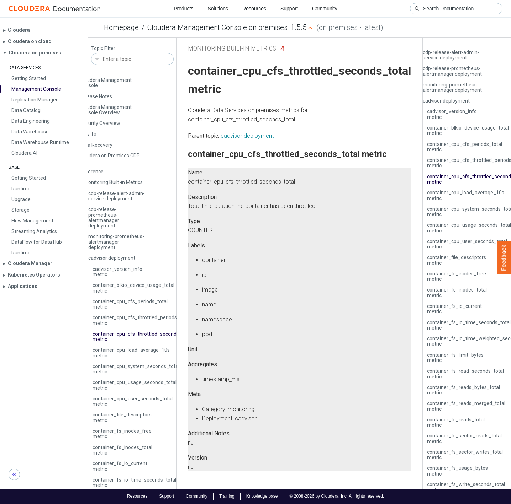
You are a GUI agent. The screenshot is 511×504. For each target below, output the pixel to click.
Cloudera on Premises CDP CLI (110, 158)
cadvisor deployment (111, 258)
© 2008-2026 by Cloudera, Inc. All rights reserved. (337, 496)
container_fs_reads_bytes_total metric (463, 389)
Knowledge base (262, 496)
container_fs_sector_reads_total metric (464, 438)
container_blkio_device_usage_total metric (133, 287)
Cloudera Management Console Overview (106, 109)
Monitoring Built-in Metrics (113, 182)
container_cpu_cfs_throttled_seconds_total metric (142, 336)
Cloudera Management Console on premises (217, 27)
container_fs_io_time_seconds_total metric (134, 482)
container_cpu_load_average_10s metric (131, 352)
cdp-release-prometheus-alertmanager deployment (103, 217)
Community (324, 8)
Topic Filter (103, 48)
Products (183, 8)
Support (289, 8)
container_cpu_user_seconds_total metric (133, 401)
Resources (254, 8)
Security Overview (100, 123)
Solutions (217, 8)
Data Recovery (96, 145)
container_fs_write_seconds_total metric (466, 487)
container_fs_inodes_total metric (122, 450)
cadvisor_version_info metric (117, 271)
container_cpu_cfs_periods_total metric (130, 304)
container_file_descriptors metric (122, 417)
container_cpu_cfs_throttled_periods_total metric (141, 320)
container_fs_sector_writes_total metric (465, 454)
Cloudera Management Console (106, 82)
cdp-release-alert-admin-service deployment (116, 195)
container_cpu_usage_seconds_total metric (135, 384)
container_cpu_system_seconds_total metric (136, 368)
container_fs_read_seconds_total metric (465, 373)
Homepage (121, 27)
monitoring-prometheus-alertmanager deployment (116, 241)
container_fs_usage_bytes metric (457, 470)
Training (227, 496)
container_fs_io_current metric (120, 466)
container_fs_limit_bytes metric (455, 357)
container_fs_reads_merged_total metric (466, 405)
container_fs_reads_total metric (456, 422)
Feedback (504, 258)
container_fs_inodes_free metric (122, 433)
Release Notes (96, 96)
